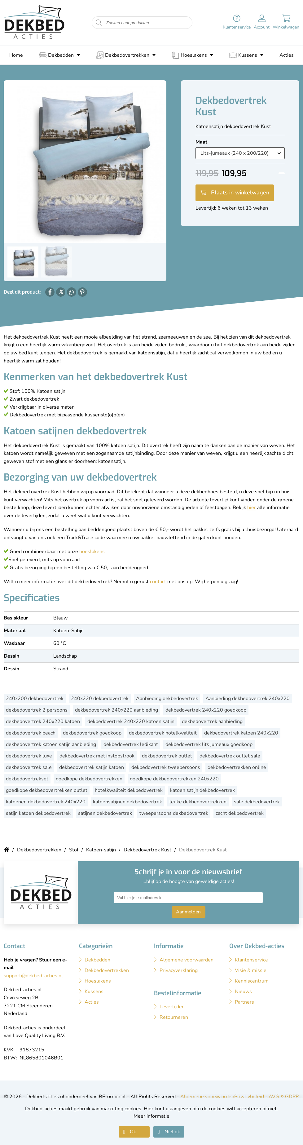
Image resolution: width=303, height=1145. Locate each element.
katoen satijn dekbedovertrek (202, 790)
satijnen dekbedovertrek (105, 813)
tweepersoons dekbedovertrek (173, 813)
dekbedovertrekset (27, 778)
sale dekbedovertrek (257, 801)
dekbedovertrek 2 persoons (37, 710)
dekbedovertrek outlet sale (230, 755)
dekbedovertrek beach (30, 733)
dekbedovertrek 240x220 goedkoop (205, 710)
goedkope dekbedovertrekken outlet (46, 790)
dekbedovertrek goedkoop (92, 733)
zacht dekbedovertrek (240, 813)
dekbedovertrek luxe (29, 755)
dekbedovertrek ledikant (130, 744)
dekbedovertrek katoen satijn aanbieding (51, 744)
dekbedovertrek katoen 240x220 (241, 733)
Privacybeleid (249, 1096)
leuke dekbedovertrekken (197, 801)
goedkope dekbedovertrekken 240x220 (174, 778)
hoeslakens (92, 551)
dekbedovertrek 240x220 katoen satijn (130, 721)
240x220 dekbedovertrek (100, 698)
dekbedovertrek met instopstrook (96, 755)
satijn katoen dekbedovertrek (38, 813)
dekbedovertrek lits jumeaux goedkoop (208, 744)
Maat (201, 142)
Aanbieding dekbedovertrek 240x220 (247, 698)
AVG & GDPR (284, 1096)
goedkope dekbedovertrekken (89, 778)
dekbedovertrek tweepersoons (165, 767)
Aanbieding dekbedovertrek (167, 698)
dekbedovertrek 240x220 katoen (43, 721)
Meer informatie (151, 1116)
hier (251, 507)
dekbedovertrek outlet (167, 755)
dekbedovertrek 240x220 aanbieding (116, 710)
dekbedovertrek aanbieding (212, 721)
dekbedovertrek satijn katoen (91, 767)
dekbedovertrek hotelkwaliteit (163, 733)
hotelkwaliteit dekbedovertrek (129, 790)
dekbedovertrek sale (29, 767)
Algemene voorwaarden (207, 1096)
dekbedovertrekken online (237, 767)
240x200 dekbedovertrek (35, 698)
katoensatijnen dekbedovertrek (127, 801)
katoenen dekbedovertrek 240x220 (46, 801)
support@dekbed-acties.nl (33, 975)
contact (158, 581)
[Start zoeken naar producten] (99, 23)
